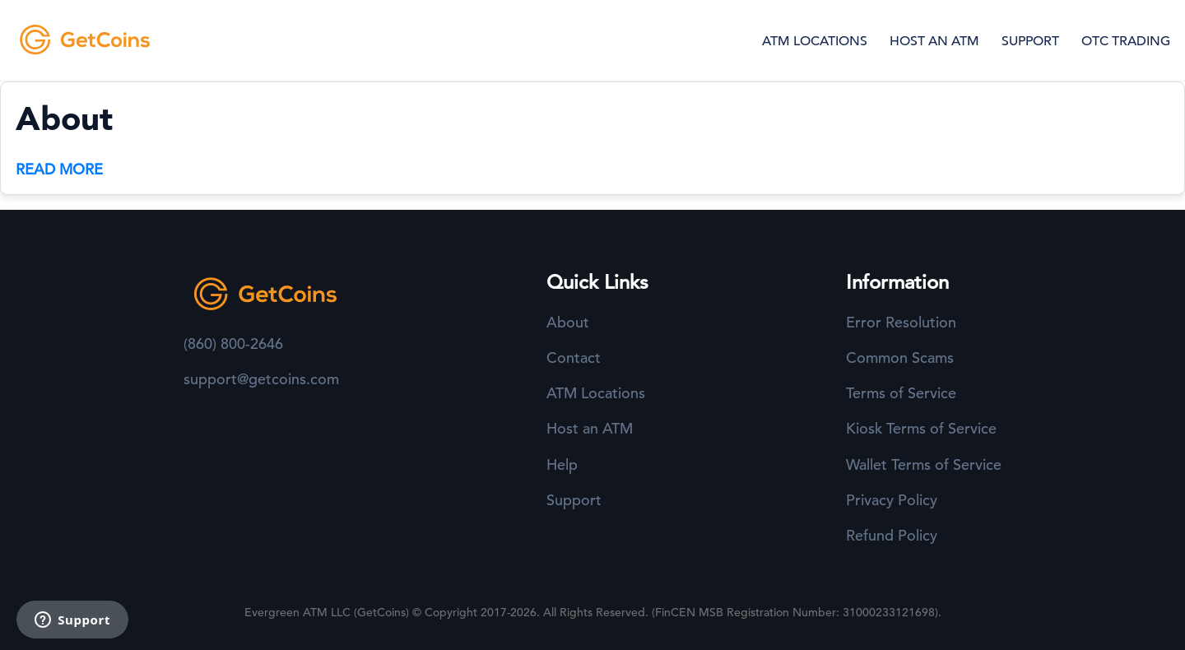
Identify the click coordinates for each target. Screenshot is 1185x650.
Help (562, 464)
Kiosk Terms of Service (921, 428)
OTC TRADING (1125, 41)
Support (574, 499)
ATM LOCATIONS (814, 41)
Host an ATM (589, 428)
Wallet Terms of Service (923, 464)
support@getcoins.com (261, 378)
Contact (573, 357)
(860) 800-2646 (233, 343)
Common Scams (900, 357)
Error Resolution (901, 322)
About (567, 322)
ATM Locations (595, 392)
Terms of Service (901, 392)
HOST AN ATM (934, 41)
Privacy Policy (891, 499)
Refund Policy (891, 535)
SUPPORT (1030, 41)
